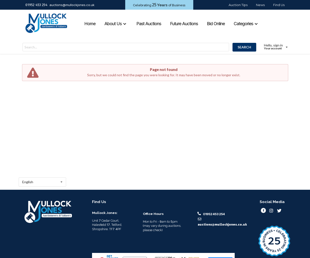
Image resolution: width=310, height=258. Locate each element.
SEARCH (244, 47)
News (260, 5)
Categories (246, 23)
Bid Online (216, 23)
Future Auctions (184, 23)
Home (89, 23)
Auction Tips (238, 5)
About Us (115, 23)
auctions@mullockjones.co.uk (71, 5)
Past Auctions (148, 23)
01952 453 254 (36, 5)
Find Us (279, 5)
